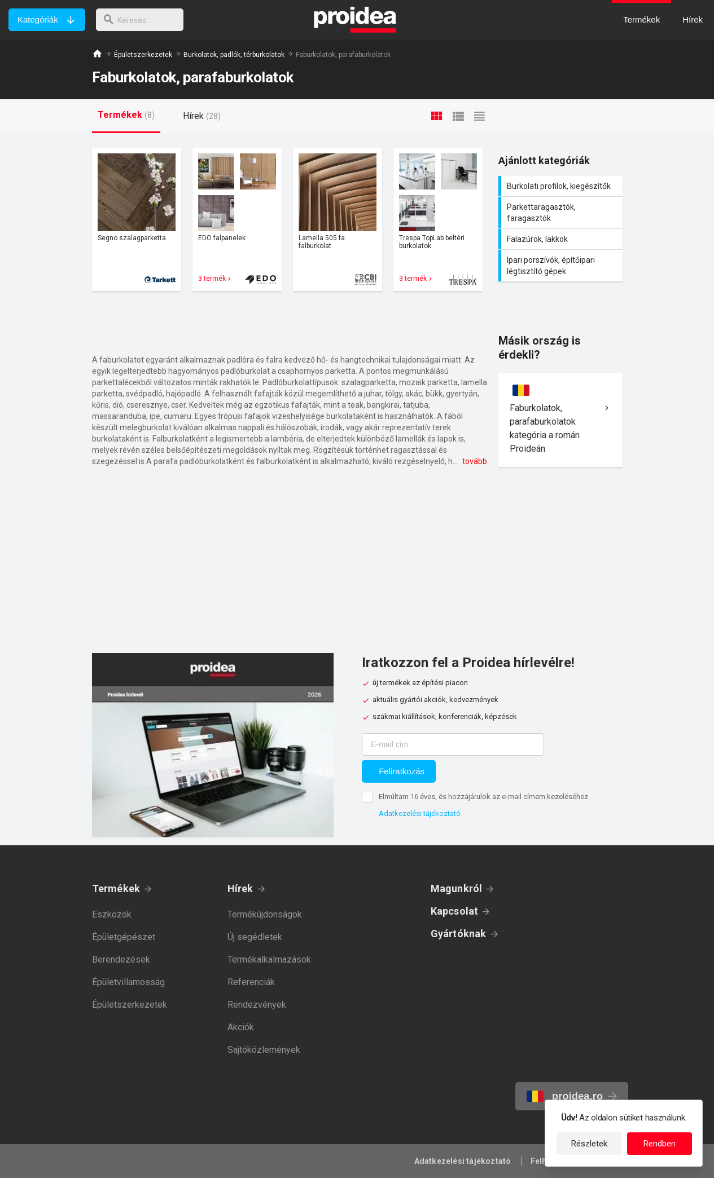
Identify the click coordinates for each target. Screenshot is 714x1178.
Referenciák (251, 982)
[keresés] (143, 19)
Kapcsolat (455, 911)
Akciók (240, 1027)
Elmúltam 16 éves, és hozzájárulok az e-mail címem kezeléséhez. (484, 796)
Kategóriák (37, 19)
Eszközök (112, 914)
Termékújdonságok (264, 914)
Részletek (589, 1144)
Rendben (659, 1144)
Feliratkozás (401, 771)
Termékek (116, 888)
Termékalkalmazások (269, 959)
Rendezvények (256, 1004)
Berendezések (121, 959)
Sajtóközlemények (263, 1049)
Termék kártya (136, 219)
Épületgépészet (123, 937)
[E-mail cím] (453, 744)
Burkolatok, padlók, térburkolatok (233, 55)
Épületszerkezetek (143, 55)
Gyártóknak (459, 933)
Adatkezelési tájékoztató (420, 813)
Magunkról (457, 888)
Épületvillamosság (128, 982)
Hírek (240, 888)
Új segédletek (254, 937)
